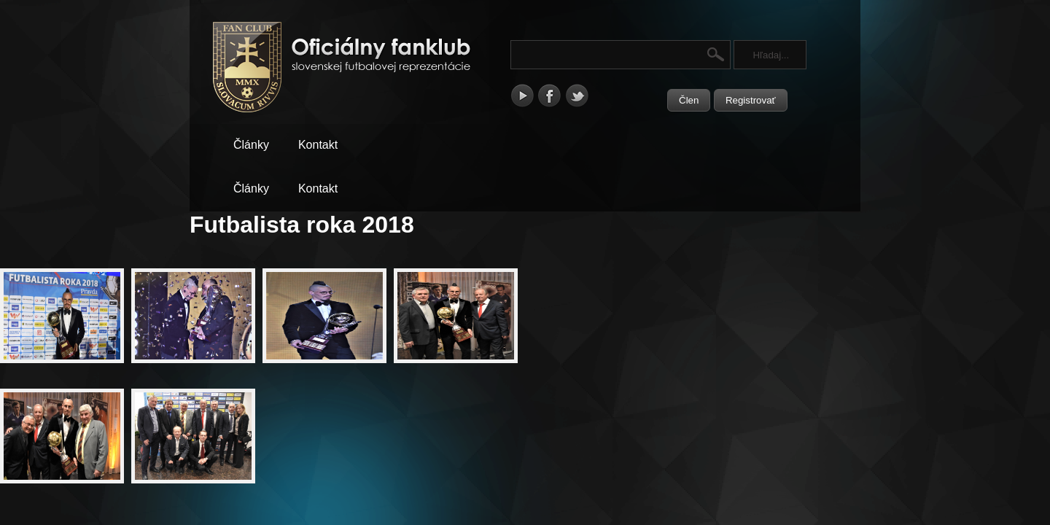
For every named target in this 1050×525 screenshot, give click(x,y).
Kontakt (318, 145)
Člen (689, 100)
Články (251, 145)
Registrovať (751, 100)
